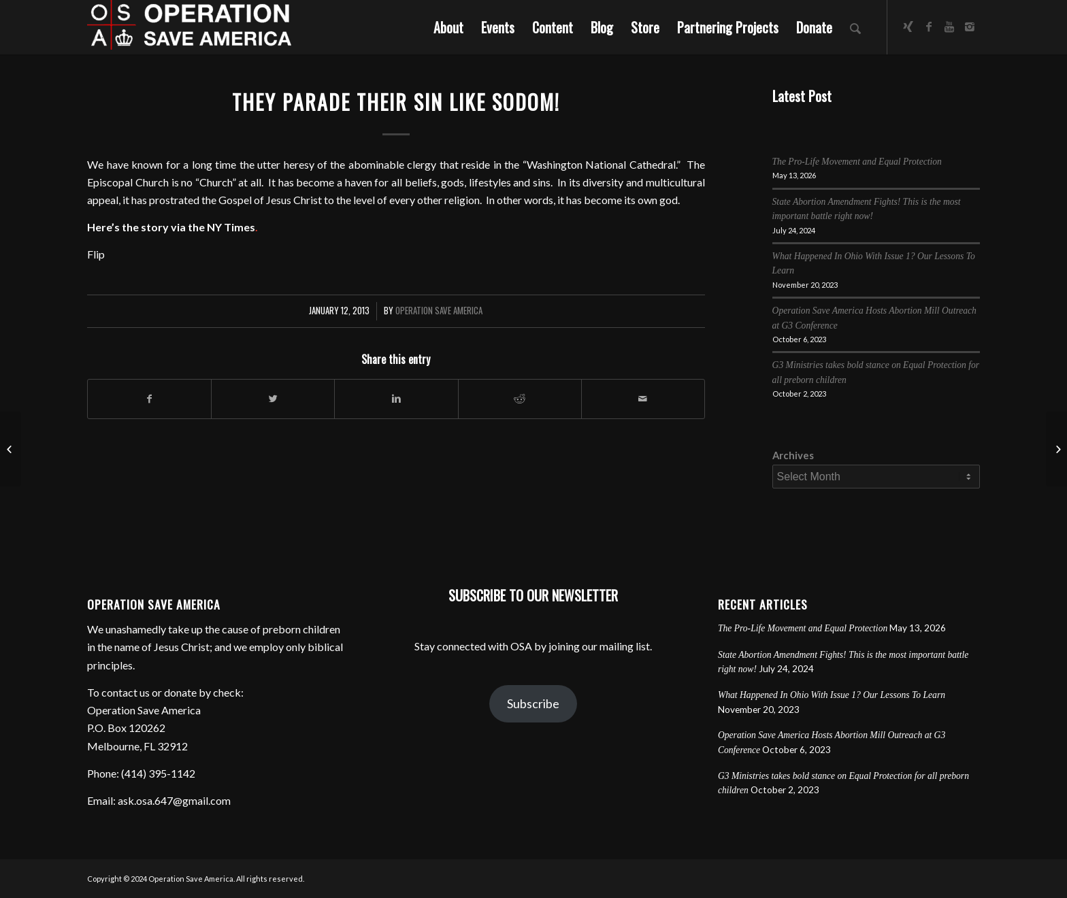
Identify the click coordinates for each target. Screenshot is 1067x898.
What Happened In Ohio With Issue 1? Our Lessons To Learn (831, 695)
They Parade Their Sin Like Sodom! (396, 101)
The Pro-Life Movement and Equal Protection (857, 161)
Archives (793, 455)
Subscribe (533, 703)
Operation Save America (438, 310)
